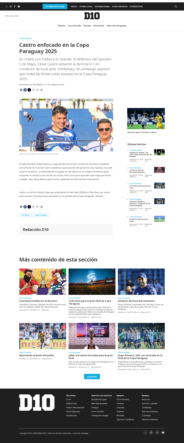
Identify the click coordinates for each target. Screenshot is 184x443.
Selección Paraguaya (116, 25)
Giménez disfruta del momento (136, 300)
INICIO (74, 6)
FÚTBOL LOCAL (86, 6)
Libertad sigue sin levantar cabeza (142, 132)
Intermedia (98, 25)
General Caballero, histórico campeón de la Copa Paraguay (140, 203)
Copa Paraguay (25, 38)
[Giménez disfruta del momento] (141, 281)
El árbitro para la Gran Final (139, 220)
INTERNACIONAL (102, 6)
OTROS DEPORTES (120, 6)
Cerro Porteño (74, 25)
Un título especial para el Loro (140, 187)
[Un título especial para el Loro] (159, 186)
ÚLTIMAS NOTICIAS (55, 6)
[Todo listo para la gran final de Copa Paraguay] (92, 281)
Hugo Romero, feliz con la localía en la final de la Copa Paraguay (140, 357)
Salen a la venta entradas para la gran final (91, 357)
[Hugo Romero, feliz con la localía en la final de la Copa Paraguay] (141, 336)
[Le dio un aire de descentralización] (159, 170)
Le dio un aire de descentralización (137, 171)
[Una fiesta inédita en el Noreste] (42, 281)
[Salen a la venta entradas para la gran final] (92, 336)
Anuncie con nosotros (101, 395)
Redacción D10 (36, 229)
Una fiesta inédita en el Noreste (38, 300)
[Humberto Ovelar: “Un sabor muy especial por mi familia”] (159, 152)
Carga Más (92, 376)
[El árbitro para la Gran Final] (159, 219)
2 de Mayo (25, 215)
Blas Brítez (45, 310)
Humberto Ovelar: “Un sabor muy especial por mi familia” (141, 154)
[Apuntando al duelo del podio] (42, 336)
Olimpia (87, 25)
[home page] (92, 15)
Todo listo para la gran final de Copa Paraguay (90, 302)
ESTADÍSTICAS (136, 6)
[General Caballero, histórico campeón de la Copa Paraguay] (159, 201)
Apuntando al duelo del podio (36, 355)
